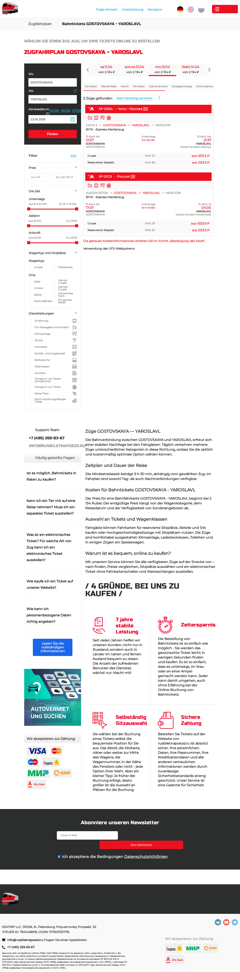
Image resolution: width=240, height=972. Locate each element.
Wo (30, 74)
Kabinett (214, 9)
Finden (52, 134)
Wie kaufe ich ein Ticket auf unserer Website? (50, 584)
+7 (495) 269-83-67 (21, 947)
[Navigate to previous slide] (87, 69)
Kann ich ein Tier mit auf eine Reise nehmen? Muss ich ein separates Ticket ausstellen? (51, 507)
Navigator (139, 9)
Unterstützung (116, 9)
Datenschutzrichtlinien (146, 847)
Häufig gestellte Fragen (55, 458)
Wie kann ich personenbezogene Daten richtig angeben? (49, 615)
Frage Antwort (90, 9)
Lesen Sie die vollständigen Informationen (52, 647)
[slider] (28, 208)
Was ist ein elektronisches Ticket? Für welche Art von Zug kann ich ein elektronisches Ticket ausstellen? (49, 547)
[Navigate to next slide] (209, 69)
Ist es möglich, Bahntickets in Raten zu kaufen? (51, 476)
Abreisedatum (38, 111)
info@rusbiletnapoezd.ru (25, 940)
